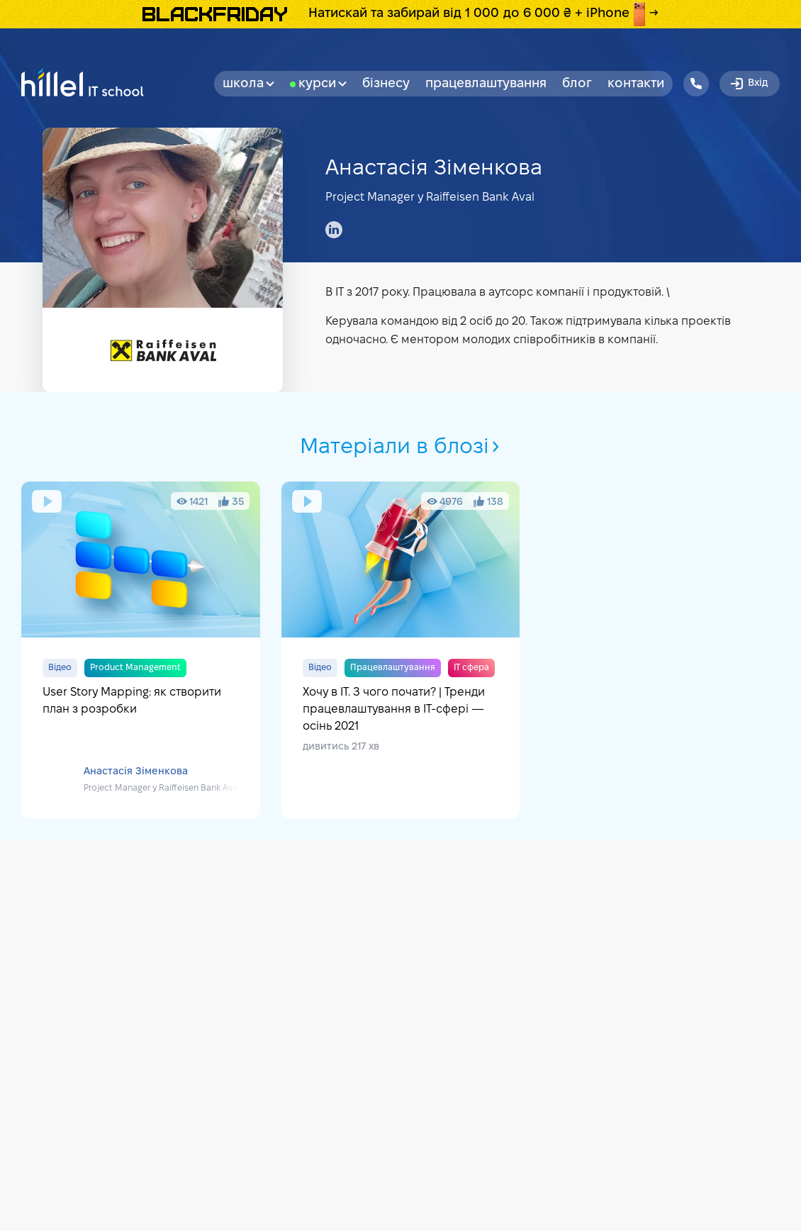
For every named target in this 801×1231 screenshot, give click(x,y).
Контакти (635, 84)
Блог (577, 84)
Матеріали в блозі (401, 447)
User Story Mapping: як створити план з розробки (140, 649)
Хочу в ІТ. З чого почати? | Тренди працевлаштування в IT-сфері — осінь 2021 (400, 649)
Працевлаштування (486, 84)
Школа (248, 84)
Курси (322, 84)
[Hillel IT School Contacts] (696, 83)
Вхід (748, 83)
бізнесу (386, 84)
